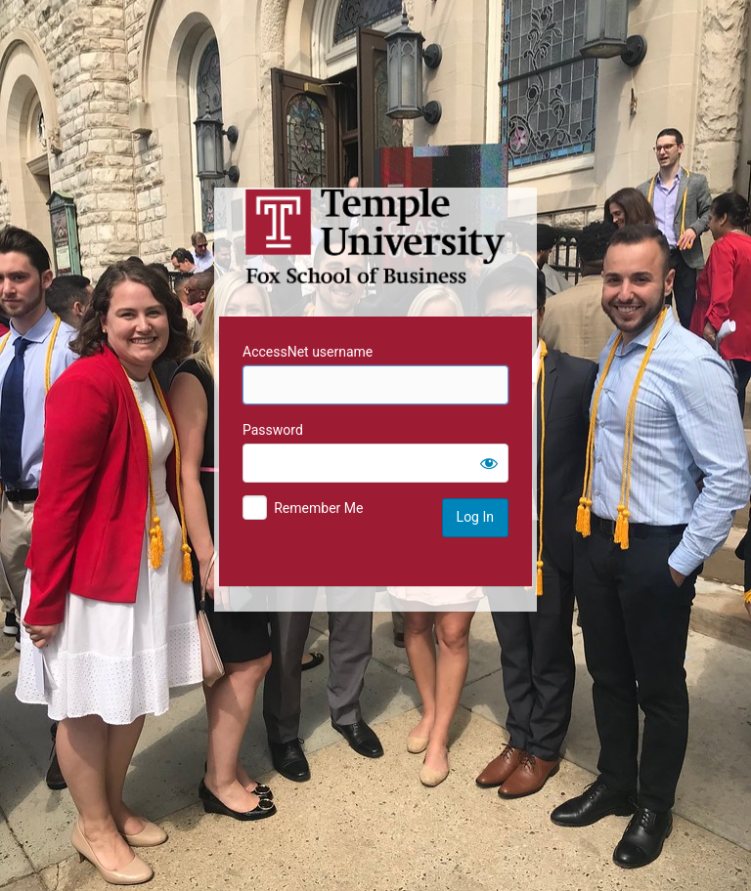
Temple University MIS (375, 236)
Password (273, 430)
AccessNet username (308, 352)
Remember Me (318, 508)
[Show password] (488, 463)
